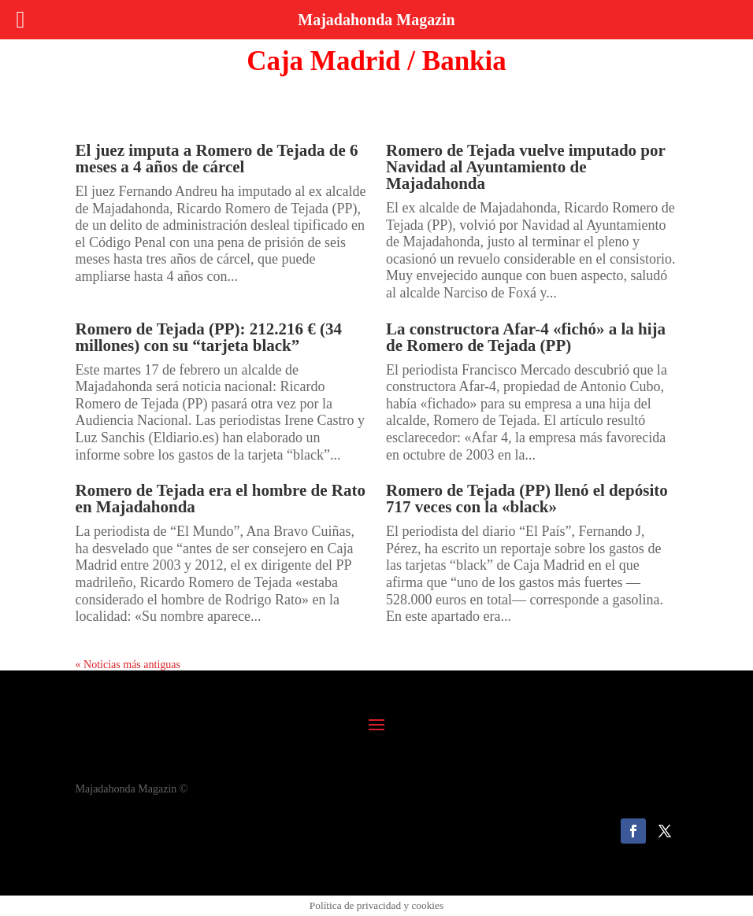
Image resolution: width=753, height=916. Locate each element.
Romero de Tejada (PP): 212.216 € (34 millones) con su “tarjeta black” (209, 337)
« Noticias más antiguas (128, 664)
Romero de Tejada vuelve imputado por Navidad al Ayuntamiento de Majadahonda (526, 167)
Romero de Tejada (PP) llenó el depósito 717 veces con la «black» (527, 498)
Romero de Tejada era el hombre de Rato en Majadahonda (220, 498)
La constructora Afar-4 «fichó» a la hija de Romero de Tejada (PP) (526, 337)
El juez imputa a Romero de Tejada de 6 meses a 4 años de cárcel (217, 158)
